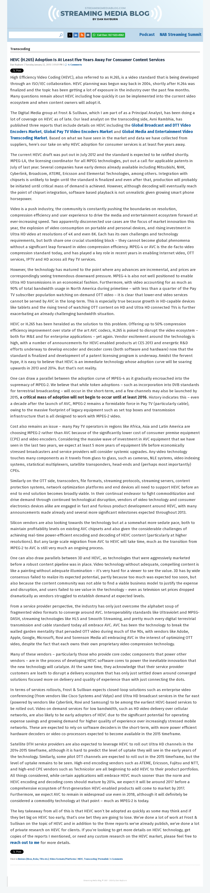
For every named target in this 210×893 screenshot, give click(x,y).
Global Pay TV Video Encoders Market (78, 131)
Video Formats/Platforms (63, 859)
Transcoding (90, 859)
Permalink (103, 859)
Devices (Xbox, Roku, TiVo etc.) (33, 859)
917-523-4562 (110, 35)
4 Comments (75, 64)
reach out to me (24, 842)
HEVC (80, 859)
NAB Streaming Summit (180, 34)
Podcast (147, 34)
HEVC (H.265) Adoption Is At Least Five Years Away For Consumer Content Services (87, 59)
